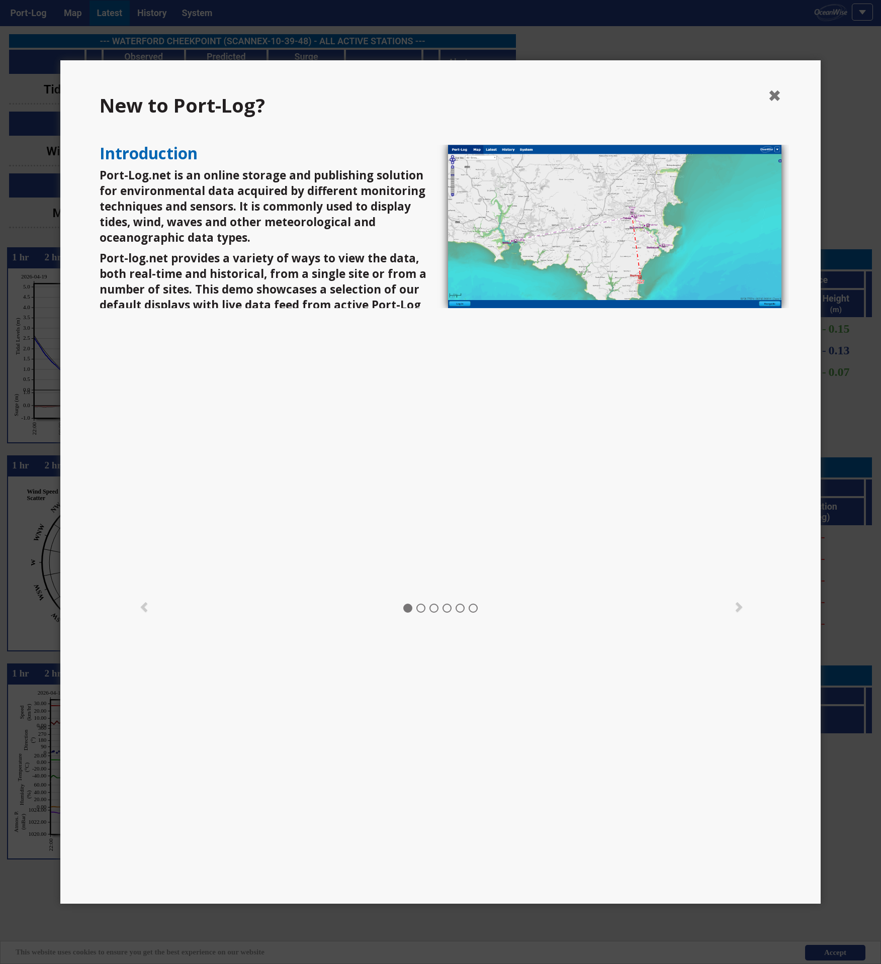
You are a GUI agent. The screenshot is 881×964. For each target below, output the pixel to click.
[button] (144, 606)
